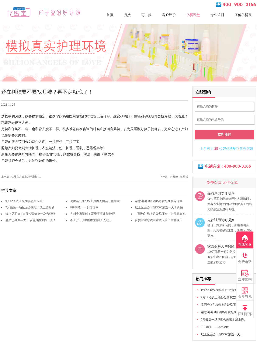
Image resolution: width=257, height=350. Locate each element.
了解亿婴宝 (243, 15)
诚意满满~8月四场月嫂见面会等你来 (159, 201)
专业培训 (217, 15)
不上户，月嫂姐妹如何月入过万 (91, 220)
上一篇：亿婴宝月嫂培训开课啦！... (21, 176)
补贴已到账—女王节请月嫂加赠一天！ (31, 220)
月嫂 (127, 15)
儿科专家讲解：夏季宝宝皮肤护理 (92, 213)
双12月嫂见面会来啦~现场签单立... (223, 290)
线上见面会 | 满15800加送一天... (221, 334)
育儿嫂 (146, 15)
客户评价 (169, 15)
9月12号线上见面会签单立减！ (26, 201)
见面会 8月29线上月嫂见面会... (221, 304)
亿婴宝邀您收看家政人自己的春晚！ (159, 220)
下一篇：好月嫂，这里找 (174, 176)
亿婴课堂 (193, 15)
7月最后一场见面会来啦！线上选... (223, 319)
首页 (110, 15)
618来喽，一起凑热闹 (84, 207)
